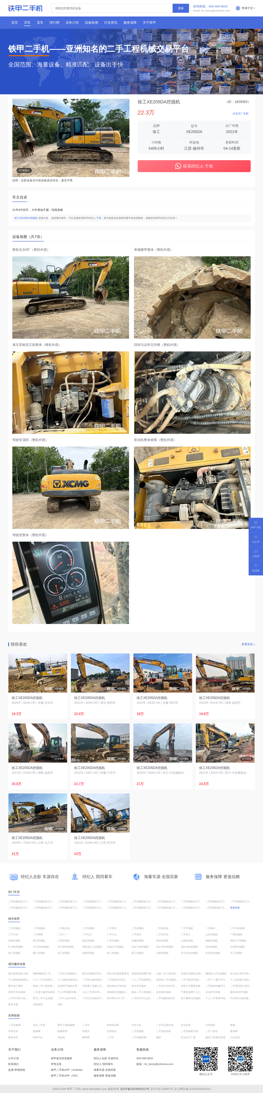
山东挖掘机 (211, 934)
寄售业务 (56, 1064)
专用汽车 (13, 1031)
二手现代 (136, 934)
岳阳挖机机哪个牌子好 (144, 973)
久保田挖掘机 (237, 946)
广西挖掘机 (236, 934)
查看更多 (247, 644)
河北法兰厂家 (188, 1037)
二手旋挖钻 (162, 928)
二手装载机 (39, 928)
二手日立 (87, 934)
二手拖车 (210, 928)
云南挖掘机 (187, 940)
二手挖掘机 (14, 928)
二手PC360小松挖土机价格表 (24, 998)
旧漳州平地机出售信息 (70, 986)
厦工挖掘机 (138, 953)
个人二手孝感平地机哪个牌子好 (222, 998)
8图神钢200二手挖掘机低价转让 (50, 973)
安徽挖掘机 (138, 940)
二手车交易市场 (164, 1025)
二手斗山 (112, 934)
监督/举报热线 (16, 1069)
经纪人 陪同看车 (103, 1064)
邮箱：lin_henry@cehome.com (154, 1064)
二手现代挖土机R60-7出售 (244, 986)
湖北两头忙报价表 (117, 986)
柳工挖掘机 (39, 953)
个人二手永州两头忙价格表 (47, 979)
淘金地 (61, 1037)
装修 (232, 1025)
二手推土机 (64, 928)
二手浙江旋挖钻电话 (44, 992)
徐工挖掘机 (113, 953)
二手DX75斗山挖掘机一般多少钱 (149, 998)
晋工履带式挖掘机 (191, 998)
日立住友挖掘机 (189, 953)
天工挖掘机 (236, 953)
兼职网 (86, 1037)
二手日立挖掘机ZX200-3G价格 (74, 973)
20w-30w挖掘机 (164, 946)
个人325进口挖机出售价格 (244, 979)
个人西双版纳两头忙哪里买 (23, 979)
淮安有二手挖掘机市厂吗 (169, 979)
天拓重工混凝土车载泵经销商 (98, 986)
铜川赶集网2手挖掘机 (94, 973)
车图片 (86, 1031)
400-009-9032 (144, 1058)
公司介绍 (13, 1058)
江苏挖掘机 (64, 940)
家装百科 (13, 1037)
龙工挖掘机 (64, 953)
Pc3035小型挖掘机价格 (243, 998)
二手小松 (13, 934)
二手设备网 (14, 1025)
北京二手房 (39, 1025)
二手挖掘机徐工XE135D (95, 901)
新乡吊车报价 (139, 986)
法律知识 (112, 1031)
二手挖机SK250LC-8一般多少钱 (124, 979)
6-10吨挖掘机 (15, 946)
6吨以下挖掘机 (238, 940)
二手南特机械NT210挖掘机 (220, 986)
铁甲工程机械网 (66, 1025)
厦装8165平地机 (239, 992)
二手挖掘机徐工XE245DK (146, 907)
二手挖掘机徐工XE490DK (170, 901)
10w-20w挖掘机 (140, 946)
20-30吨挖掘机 (66, 946)
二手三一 (62, 934)
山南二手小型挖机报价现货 (171, 973)
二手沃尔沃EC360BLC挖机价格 (173, 986)
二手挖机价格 (163, 1031)
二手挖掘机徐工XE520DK (22, 901)
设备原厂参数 (241, 113)
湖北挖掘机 (88, 940)
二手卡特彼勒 (237, 928)
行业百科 (235, 1037)
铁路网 (36, 1031)
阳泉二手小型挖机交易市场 (47, 986)
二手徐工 (186, 934)
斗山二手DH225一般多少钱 (97, 992)
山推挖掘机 (162, 953)
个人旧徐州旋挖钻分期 (70, 979)
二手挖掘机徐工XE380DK (121, 907)
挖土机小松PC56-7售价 (243, 973)
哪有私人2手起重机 (216, 973)
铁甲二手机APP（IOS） (65, 1075)
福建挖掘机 (211, 940)
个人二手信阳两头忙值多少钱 (148, 979)
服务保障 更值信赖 (105, 1075)
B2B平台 (38, 1037)
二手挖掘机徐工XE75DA (71, 901)
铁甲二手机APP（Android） (67, 1069)
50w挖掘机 (211, 946)
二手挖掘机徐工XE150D (194, 901)
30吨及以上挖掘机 (92, 946)
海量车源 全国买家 (105, 1069)
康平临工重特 (15, 986)
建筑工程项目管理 (215, 1037)
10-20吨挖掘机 (41, 946)
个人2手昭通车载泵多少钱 (72, 992)
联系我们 (13, 1064)
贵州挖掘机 (162, 940)
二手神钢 (38, 934)
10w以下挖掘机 (115, 946)
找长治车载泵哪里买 (118, 973)
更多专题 (13, 1004)
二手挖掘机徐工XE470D (120, 901)
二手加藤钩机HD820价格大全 (172, 998)
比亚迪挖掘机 (212, 953)
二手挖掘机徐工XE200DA (47, 901)
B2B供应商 (113, 1025)
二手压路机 (88, 928)
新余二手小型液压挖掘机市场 (148, 992)
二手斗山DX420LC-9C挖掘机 (73, 998)
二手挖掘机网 (139, 1037)
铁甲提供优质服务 (61, 1058)
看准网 (234, 1031)
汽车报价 (210, 1025)
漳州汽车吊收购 (16, 992)
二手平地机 (187, 928)
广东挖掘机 (113, 940)
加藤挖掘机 (88, 953)
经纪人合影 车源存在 (106, 1058)
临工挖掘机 (14, 953)
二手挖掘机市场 (189, 1031)
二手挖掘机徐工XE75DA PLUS (25, 907)
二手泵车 (112, 928)
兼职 (158, 1037)
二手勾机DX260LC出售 (193, 979)
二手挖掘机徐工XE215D (145, 901)
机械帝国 (62, 1031)
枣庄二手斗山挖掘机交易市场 (49, 998)
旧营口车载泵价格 (191, 986)
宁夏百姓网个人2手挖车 (194, 992)
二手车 (86, 1025)
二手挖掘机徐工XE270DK (96, 907)
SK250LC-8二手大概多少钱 (122, 998)
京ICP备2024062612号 (134, 1089)
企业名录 (186, 1025)
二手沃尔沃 (162, 934)
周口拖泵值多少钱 (18, 973)
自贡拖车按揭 (163, 992)
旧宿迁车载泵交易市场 (193, 973)
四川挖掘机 (39, 940)
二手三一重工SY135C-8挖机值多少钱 (225, 979)
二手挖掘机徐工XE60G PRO (221, 907)
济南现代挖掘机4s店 (118, 992)
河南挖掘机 (14, 940)
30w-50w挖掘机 (189, 946)
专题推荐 (38, 1004)
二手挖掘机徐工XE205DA (72, 907)
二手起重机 (138, 928)
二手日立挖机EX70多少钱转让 (98, 998)
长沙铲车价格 (212, 992)
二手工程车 (211, 1031)
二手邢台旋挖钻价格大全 (95, 979)
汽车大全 (136, 1025)
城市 (60, 1004)
